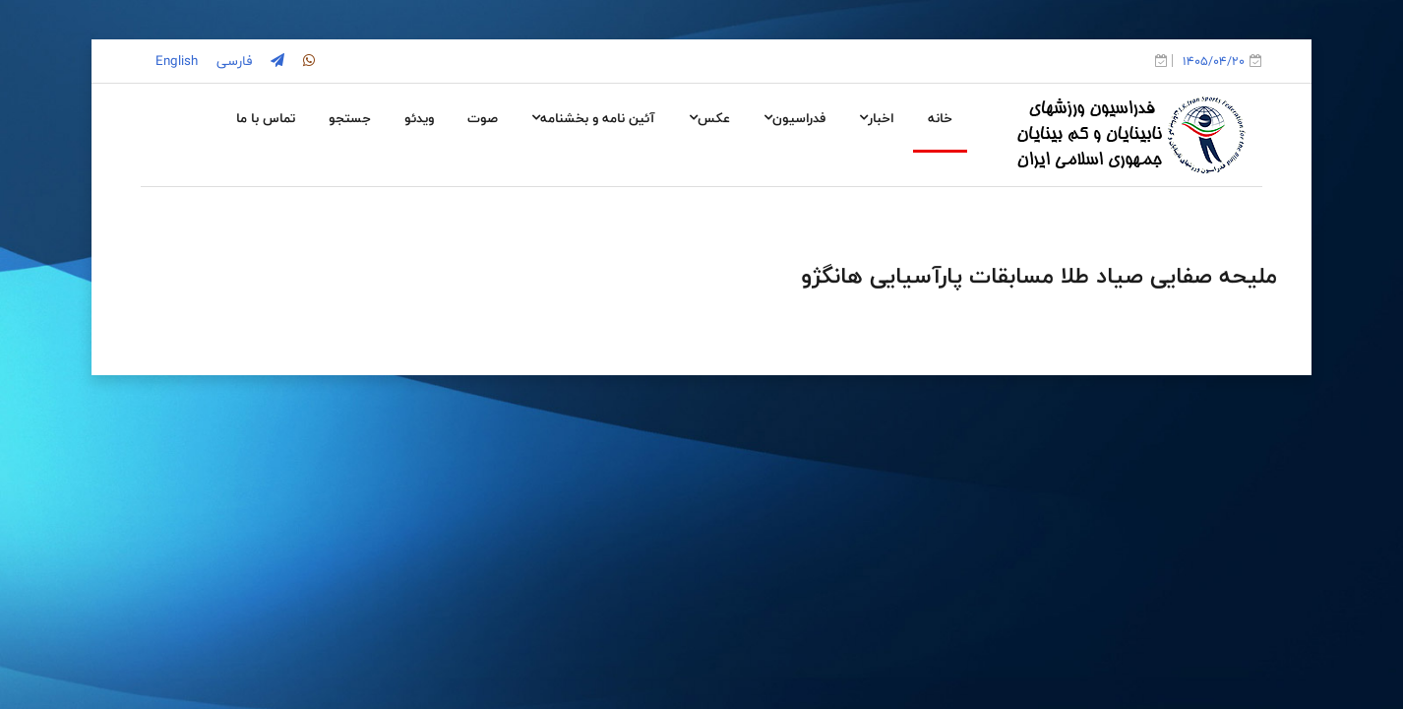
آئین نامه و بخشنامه (593, 118)
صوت (482, 118)
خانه (940, 118)
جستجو (350, 118)
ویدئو (419, 118)
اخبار (876, 118)
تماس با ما (265, 118)
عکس (709, 118)
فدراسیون (794, 118)
